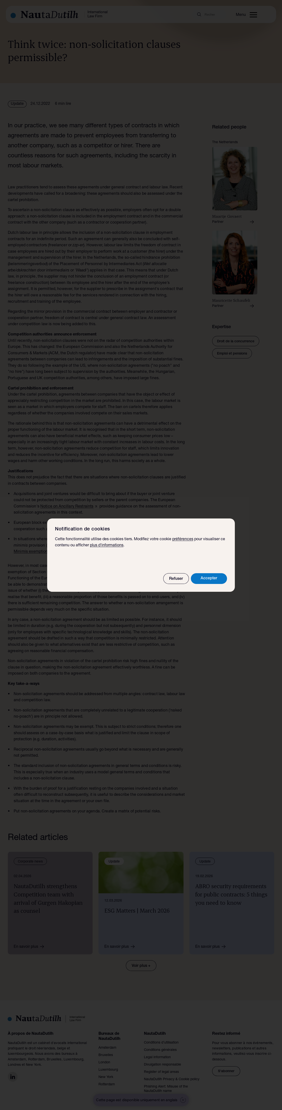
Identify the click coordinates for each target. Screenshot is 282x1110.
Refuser (176, 579)
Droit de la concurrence (235, 341)
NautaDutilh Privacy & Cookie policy (171, 1079)
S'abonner (226, 1071)
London (104, 1062)
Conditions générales (160, 1050)
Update (17, 104)
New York (105, 1077)
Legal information (157, 1057)
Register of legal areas (161, 1072)
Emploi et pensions (232, 354)
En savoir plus (30, 946)
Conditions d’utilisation (161, 1043)
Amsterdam (107, 1048)
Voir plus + (141, 966)
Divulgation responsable (162, 1065)
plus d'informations (106, 546)
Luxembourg (108, 1070)
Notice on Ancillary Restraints (67, 507)
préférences (182, 539)
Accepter (209, 579)
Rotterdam (106, 1084)
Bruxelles (105, 1055)
